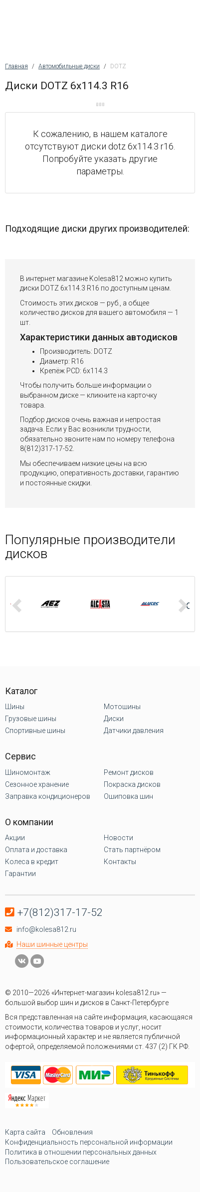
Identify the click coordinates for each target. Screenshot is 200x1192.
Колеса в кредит (31, 862)
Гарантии (20, 874)
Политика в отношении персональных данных (81, 1152)
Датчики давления (134, 731)
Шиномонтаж (27, 772)
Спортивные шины (35, 731)
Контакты (120, 862)
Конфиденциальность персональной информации (89, 1142)
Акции (15, 838)
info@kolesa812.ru (46, 929)
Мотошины (122, 707)
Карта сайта (25, 1132)
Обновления (72, 1132)
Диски (114, 719)
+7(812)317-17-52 (60, 912)
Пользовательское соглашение (57, 1162)
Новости (118, 838)
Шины (14, 707)
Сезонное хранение (37, 784)
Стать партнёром (132, 850)
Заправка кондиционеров (47, 796)
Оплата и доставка (36, 850)
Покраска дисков (132, 784)
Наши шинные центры (52, 944)
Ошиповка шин (128, 796)
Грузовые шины (30, 719)
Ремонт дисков (129, 772)
